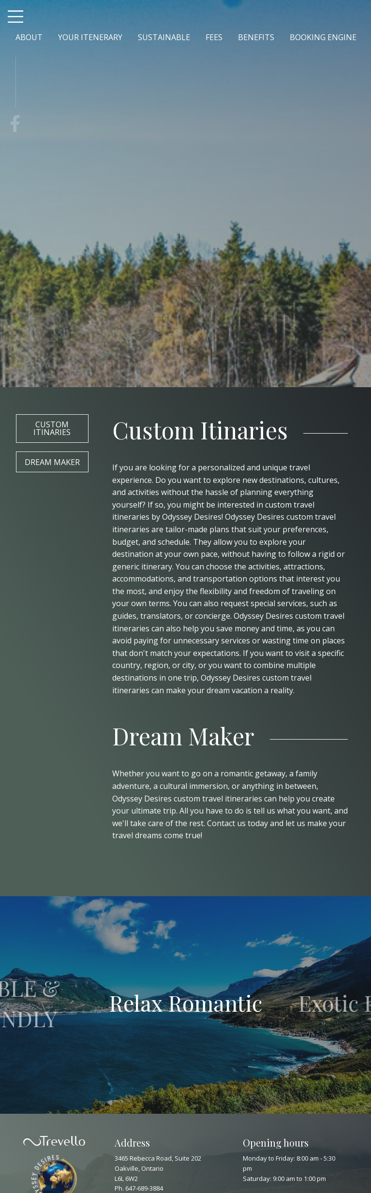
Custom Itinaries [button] (52, 428)
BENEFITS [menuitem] (256, 37)
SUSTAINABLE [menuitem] (164, 37)
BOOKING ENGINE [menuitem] (323, 37)
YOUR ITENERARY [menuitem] (90, 37)
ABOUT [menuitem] (29, 37)
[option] (186, 1005)
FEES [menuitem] (214, 37)
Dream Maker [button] (52, 462)
